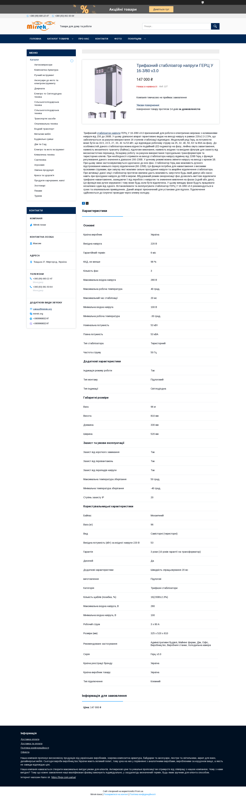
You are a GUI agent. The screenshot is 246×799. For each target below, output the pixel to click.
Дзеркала (39, 88)
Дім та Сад (40, 144)
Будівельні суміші (43, 139)
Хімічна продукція (44, 170)
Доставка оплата (30, 739)
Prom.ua (139, 791)
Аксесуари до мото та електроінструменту (46, 82)
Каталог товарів (58, 38)
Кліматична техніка (44, 154)
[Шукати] (215, 26)
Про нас (83, 38)
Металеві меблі (42, 134)
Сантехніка (40, 160)
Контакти (101, 38)
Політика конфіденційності (35, 748)
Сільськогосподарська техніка (46, 103)
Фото (118, 38)
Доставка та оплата (31, 743)
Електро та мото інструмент (49, 149)
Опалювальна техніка (46, 123)
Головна (35, 38)
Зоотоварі (39, 185)
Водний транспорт (44, 129)
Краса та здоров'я (44, 175)
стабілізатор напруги (108, 133)
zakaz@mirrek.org (42, 309)
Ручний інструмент (44, 75)
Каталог (34, 59)
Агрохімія (39, 165)
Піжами (38, 190)
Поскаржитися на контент (116, 794)
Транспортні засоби (45, 118)
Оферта (25, 752)
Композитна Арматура (46, 70)
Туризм (38, 196)
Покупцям (134, 38)
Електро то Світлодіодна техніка (48, 95)
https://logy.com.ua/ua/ (63, 777)
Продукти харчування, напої (49, 180)
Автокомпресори (43, 64)
